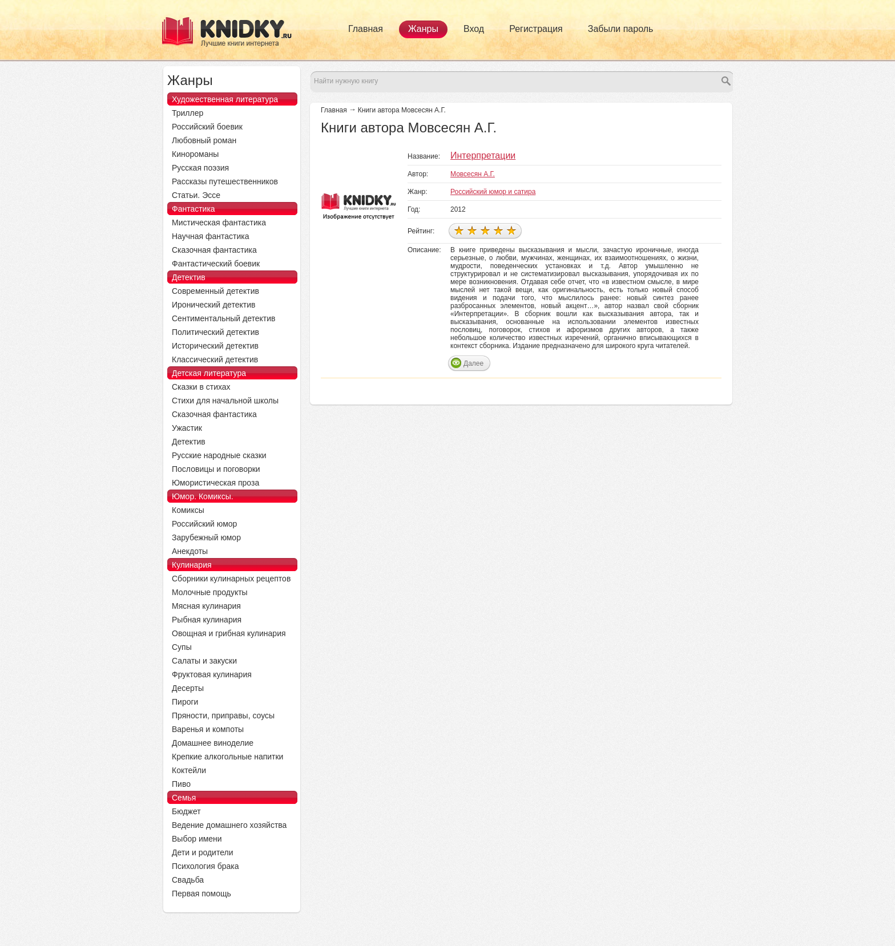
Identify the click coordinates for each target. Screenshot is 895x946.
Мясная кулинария (206, 606)
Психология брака (205, 866)
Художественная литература (225, 99)
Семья (184, 797)
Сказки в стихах (201, 386)
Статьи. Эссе (196, 195)
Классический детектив (215, 359)
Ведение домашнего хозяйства (229, 825)
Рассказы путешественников (225, 181)
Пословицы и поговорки (216, 469)
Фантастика (193, 208)
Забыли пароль (621, 29)
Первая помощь (201, 893)
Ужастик (187, 427)
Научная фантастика (210, 236)
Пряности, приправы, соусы (223, 715)
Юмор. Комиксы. (202, 496)
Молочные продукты (210, 592)
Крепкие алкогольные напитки (227, 756)
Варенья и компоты (208, 729)
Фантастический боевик (216, 263)
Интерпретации (482, 155)
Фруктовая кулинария (212, 674)
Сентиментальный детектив (224, 318)
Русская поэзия (200, 167)
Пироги (185, 701)
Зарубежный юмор (206, 537)
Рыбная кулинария (206, 619)
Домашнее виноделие (212, 742)
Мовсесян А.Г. (472, 174)
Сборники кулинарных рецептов (231, 578)
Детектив (188, 277)
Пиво (181, 784)
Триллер (187, 113)
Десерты (188, 688)
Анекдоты (190, 551)
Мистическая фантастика (219, 222)
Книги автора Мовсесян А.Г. (402, 110)
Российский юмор (204, 523)
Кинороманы (195, 154)
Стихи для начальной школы (225, 400)
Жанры (423, 29)
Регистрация (536, 29)
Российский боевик (207, 126)
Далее (473, 363)
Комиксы (188, 510)
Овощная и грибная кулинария (229, 633)
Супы (182, 647)
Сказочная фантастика (214, 249)
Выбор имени (197, 838)
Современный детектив (215, 291)
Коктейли (189, 770)
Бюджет (186, 811)
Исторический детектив (215, 345)
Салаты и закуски (204, 660)
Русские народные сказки (219, 455)
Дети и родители (202, 852)
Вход (473, 29)
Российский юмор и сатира (492, 192)
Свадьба (188, 879)
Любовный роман (204, 140)
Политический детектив (215, 332)
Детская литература (209, 373)
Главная (365, 29)
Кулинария (192, 564)
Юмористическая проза (215, 482)
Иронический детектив (213, 304)
